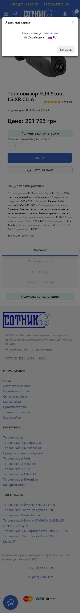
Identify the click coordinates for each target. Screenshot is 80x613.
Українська (34, 37)
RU (52, 37)
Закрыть (66, 50)
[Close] (73, 22)
